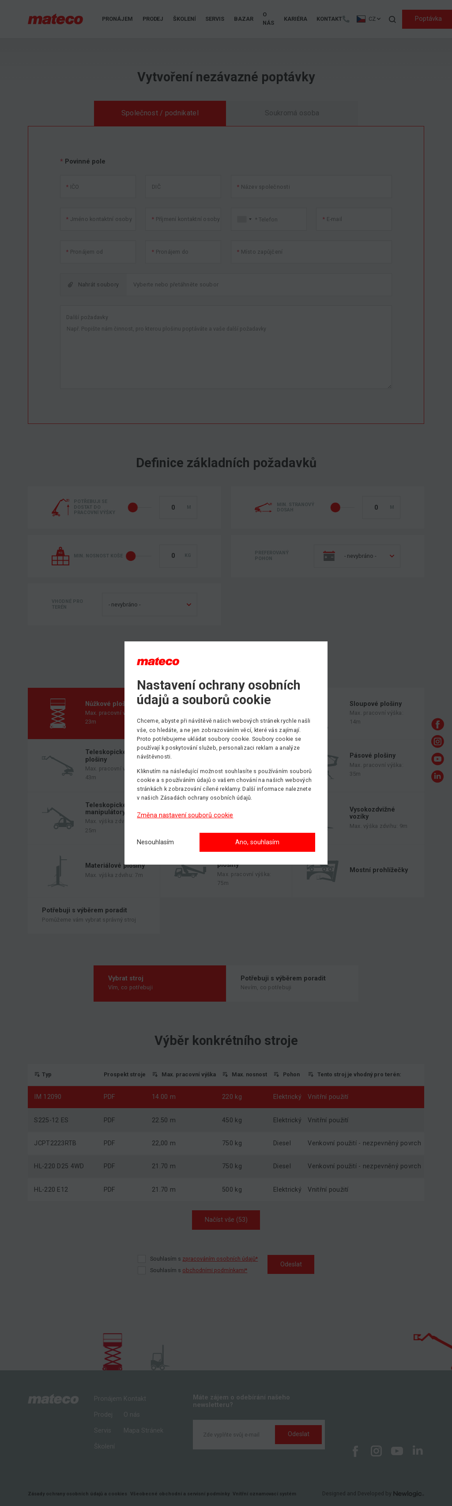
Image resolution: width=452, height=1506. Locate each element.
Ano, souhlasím (257, 842)
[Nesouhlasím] (155, 842)
